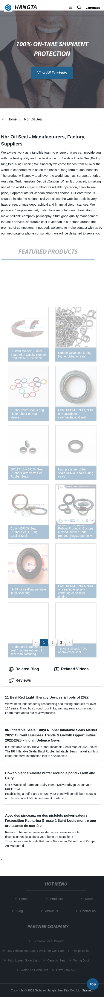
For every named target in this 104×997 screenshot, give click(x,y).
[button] (70, 7)
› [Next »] (69, 642)
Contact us (88, 911)
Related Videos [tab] (71, 669)
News (90, 899)
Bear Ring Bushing (20, 164)
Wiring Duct (80, 960)
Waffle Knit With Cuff (33, 970)
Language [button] (93, 7)
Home (12, 119)
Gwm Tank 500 (65, 970)
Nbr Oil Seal (33, 119)
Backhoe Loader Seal (75, 158)
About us (52, 911)
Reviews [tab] (20, 680)
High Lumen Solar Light (23, 960)
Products (56, 899)
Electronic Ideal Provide (47, 941)
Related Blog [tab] (24, 669)
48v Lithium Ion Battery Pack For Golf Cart (35, 950)
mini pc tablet (80, 950)
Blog (20, 911)
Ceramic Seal (56, 960)
